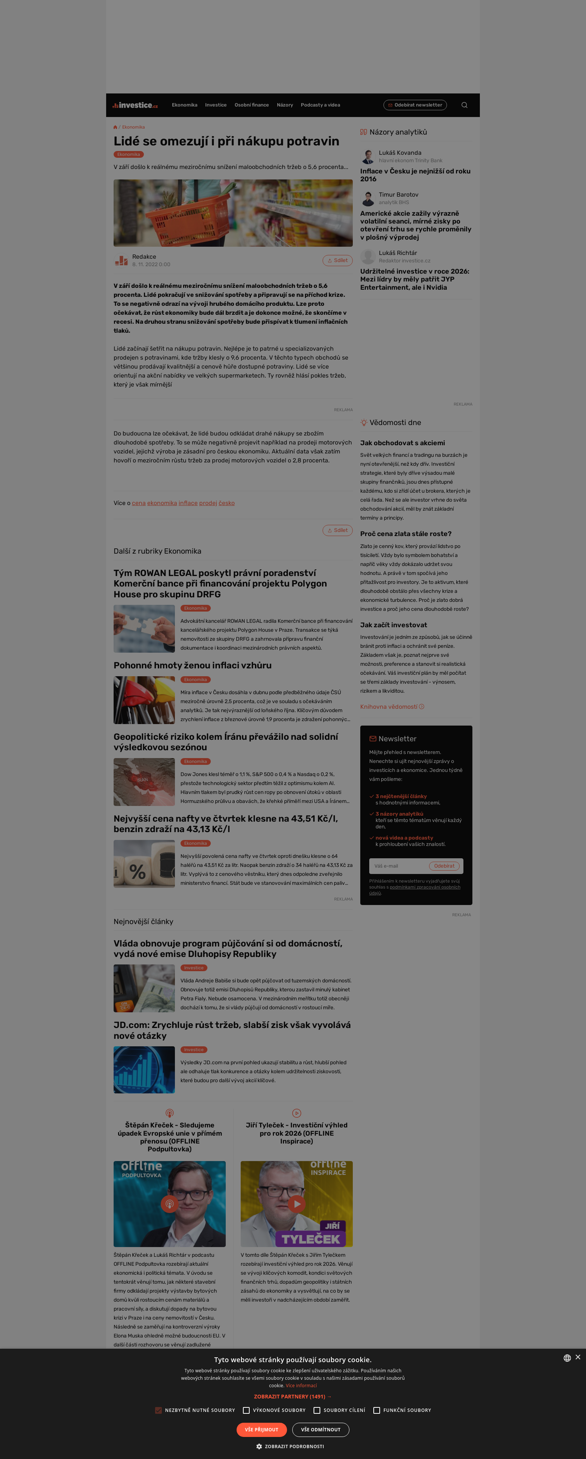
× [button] (577, 1357)
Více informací (301, 1385)
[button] (293, 1396)
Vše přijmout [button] (261, 1429)
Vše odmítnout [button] (320, 1429)
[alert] (293, 729)
